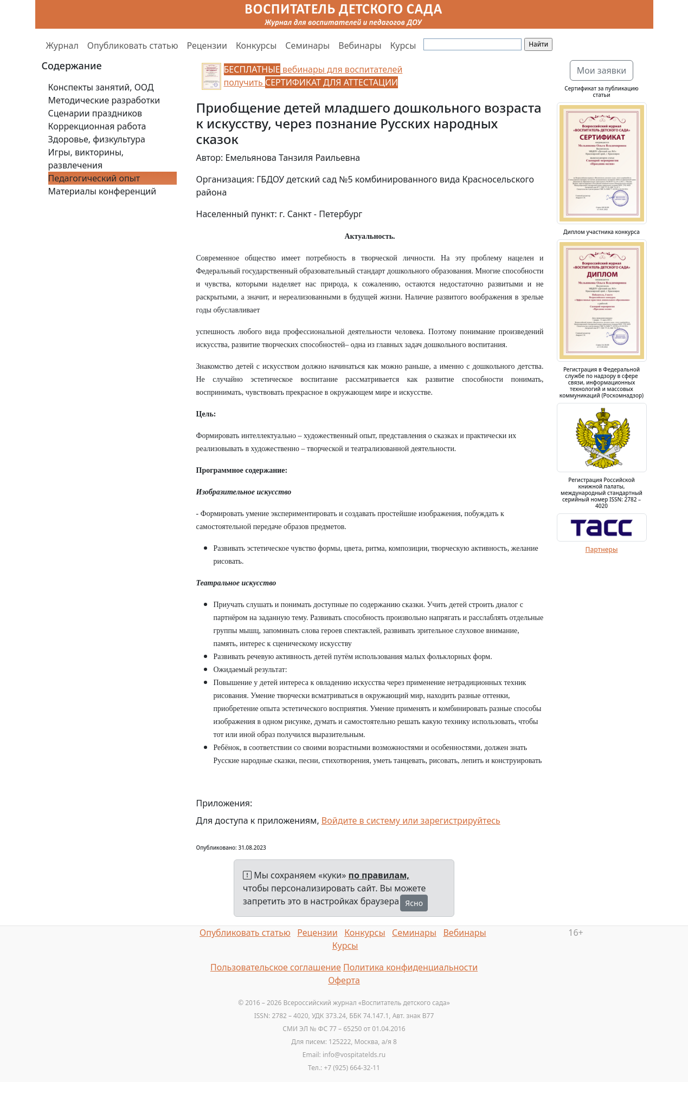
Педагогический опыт (94, 178)
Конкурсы (256, 45)
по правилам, (379, 875)
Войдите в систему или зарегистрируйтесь (411, 820)
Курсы (403, 45)
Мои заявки (602, 70)
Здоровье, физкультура (96, 139)
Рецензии (207, 45)
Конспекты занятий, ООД (101, 87)
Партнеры (602, 549)
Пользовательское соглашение (275, 967)
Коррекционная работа (97, 126)
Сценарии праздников (95, 113)
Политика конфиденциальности (410, 967)
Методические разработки (104, 100)
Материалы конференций (102, 191)
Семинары (307, 45)
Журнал (62, 45)
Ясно (414, 903)
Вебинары (359, 45)
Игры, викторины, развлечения (86, 158)
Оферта (344, 980)
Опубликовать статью (132, 45)
